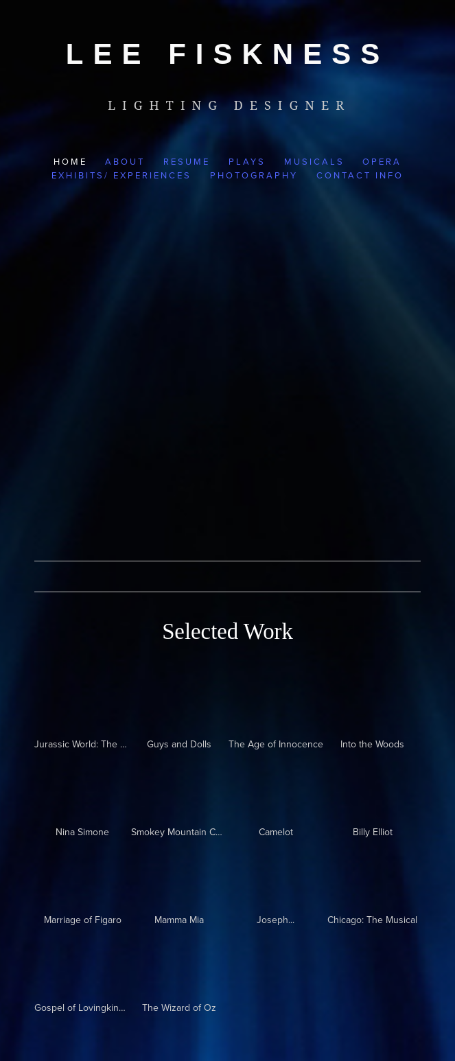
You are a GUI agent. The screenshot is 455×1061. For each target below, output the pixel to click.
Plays (247, 161)
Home (70, 161)
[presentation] (372, 786)
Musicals (314, 161)
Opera (381, 161)
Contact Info (360, 175)
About (125, 161)
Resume (186, 161)
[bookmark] (227, 54)
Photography (254, 175)
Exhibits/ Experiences (121, 175)
